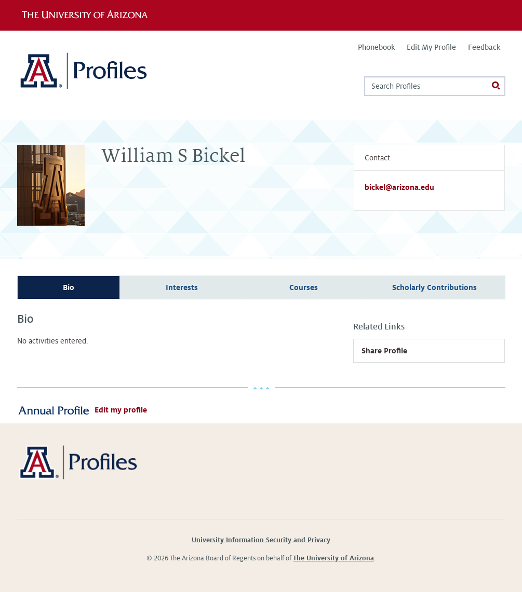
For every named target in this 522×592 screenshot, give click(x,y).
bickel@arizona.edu (399, 187)
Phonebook (376, 47)
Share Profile (384, 351)
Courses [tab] (303, 287)
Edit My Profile (431, 47)
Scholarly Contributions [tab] (434, 287)
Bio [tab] (68, 287)
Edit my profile (121, 410)
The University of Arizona (333, 558)
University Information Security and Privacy (261, 540)
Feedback (484, 47)
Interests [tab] (182, 287)
